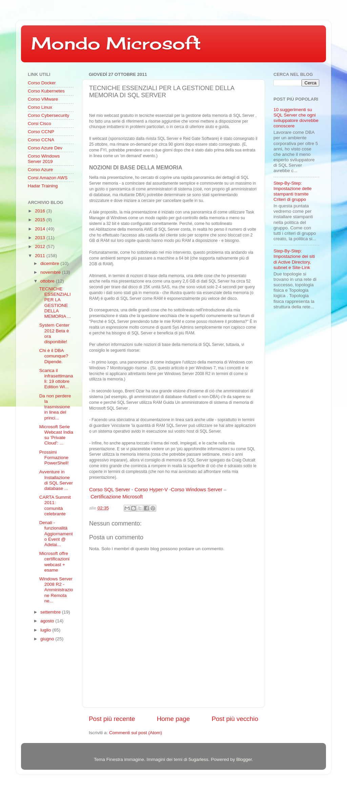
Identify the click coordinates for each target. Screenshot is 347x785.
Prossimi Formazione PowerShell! (54, 458)
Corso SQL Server (109, 489)
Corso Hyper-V (151, 489)
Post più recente (112, 718)
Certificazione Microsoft (116, 496)
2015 (40, 219)
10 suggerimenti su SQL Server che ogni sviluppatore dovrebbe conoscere (296, 118)
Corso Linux (40, 107)
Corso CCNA (41, 139)
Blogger (244, 759)
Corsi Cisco (39, 123)
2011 (40, 255)
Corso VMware (43, 99)
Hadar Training (43, 185)
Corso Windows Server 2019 (44, 158)
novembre (51, 272)
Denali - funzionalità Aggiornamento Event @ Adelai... (56, 533)
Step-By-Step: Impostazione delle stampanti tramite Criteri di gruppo (292, 191)
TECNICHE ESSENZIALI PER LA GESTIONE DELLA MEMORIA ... (55, 302)
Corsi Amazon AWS (47, 177)
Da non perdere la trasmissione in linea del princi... (55, 406)
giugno (47, 638)
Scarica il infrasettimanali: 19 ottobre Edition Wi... (56, 379)
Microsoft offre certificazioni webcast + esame (54, 562)
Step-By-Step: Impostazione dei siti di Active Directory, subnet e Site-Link (294, 259)
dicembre (50, 263)
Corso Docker (42, 82)
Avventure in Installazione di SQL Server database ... (56, 480)
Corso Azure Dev (45, 147)
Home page (173, 718)
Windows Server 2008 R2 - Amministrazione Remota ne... (56, 589)
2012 (40, 246)
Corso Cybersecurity (48, 115)
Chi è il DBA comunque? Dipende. (53, 356)
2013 (40, 237)
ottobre (48, 281)
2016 (40, 210)
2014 (40, 228)
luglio (46, 630)
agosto (47, 620)
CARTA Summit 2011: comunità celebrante (55, 505)
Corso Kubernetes (46, 91)
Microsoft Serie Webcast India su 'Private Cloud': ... (56, 435)
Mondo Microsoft (116, 43)
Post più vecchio (234, 718)
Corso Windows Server (196, 489)
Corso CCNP (41, 131)
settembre (51, 612)
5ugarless (198, 759)
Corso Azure (40, 169)
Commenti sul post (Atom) (135, 732)
